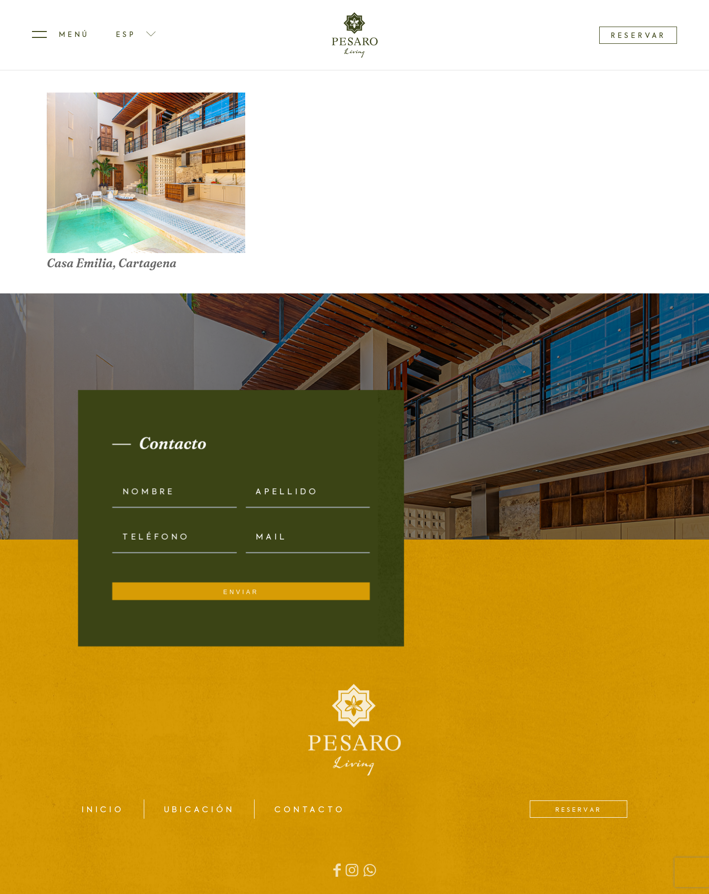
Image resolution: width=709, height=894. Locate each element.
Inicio (103, 810)
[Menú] (60, 35)
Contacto (309, 810)
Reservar (638, 35)
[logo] (355, 35)
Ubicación (199, 810)
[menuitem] (60, 35)
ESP (126, 35)
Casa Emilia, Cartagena (112, 263)
